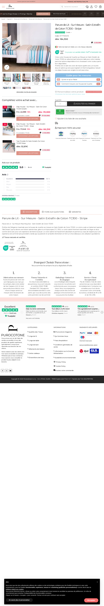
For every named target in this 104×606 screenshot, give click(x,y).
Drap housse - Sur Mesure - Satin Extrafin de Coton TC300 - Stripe (30, 125)
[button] (97, 582)
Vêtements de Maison (36, 453)
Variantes (75, 316)
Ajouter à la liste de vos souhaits (70, 119)
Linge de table (33, 444)
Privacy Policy (60, 466)
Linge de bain (33, 449)
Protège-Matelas (59, 14)
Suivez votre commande (64, 474)
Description (30, 316)
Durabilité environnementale (65, 461)
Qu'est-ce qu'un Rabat (78, 79)
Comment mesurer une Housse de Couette (78, 84)
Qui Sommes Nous (61, 440)
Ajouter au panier (84, 104)
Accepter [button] (91, 600)
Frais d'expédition (61, 444)
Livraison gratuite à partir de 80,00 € (26, 1)
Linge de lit (9, 19)
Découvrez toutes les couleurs (27, 92)
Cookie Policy (60, 470)
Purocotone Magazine (63, 436)
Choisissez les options (28, 119)
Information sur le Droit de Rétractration (64, 456)
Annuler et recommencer (94, 91)
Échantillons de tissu (36, 461)
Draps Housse (43, 14)
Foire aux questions (53, 316)
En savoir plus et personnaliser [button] (19, 600)
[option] (26, 113)
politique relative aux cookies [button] (15, 589)
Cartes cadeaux (34, 457)
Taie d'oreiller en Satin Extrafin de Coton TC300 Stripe (30, 142)
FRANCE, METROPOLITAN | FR (78, 1)
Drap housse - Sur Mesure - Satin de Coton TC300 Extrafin (31, 108)
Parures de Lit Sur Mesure (20, 19)
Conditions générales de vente (63, 450)
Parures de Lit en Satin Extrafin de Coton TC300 (55, 19)
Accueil (3, 19)
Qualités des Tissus (35, 436)
